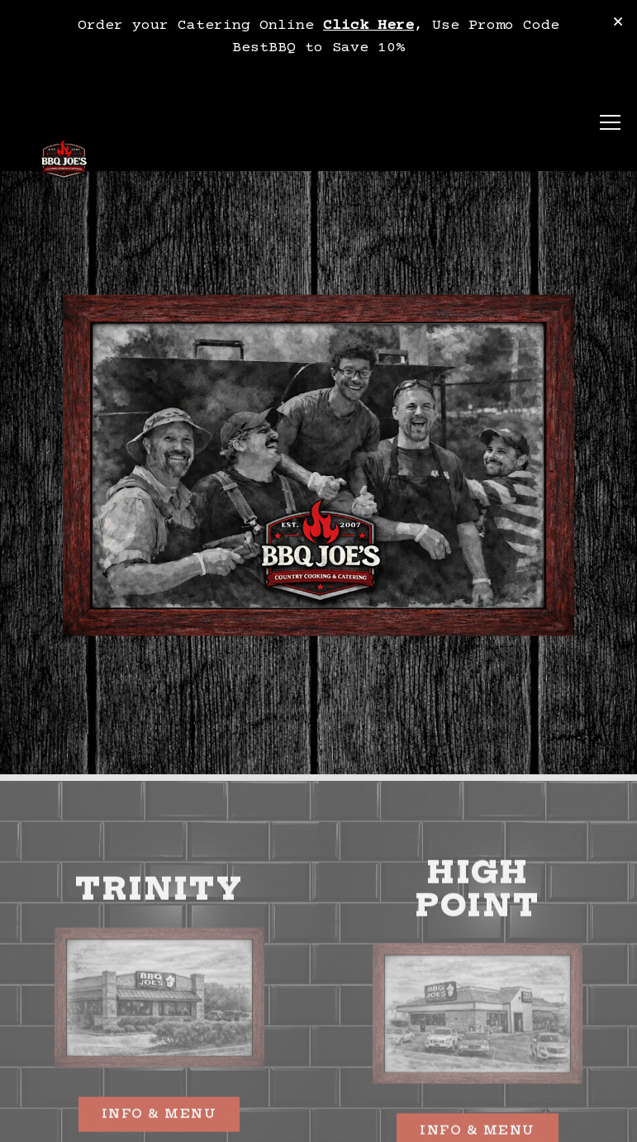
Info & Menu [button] (477, 1120)
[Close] (618, 23)
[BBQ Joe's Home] (64, 161)
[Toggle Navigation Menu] (610, 123)
